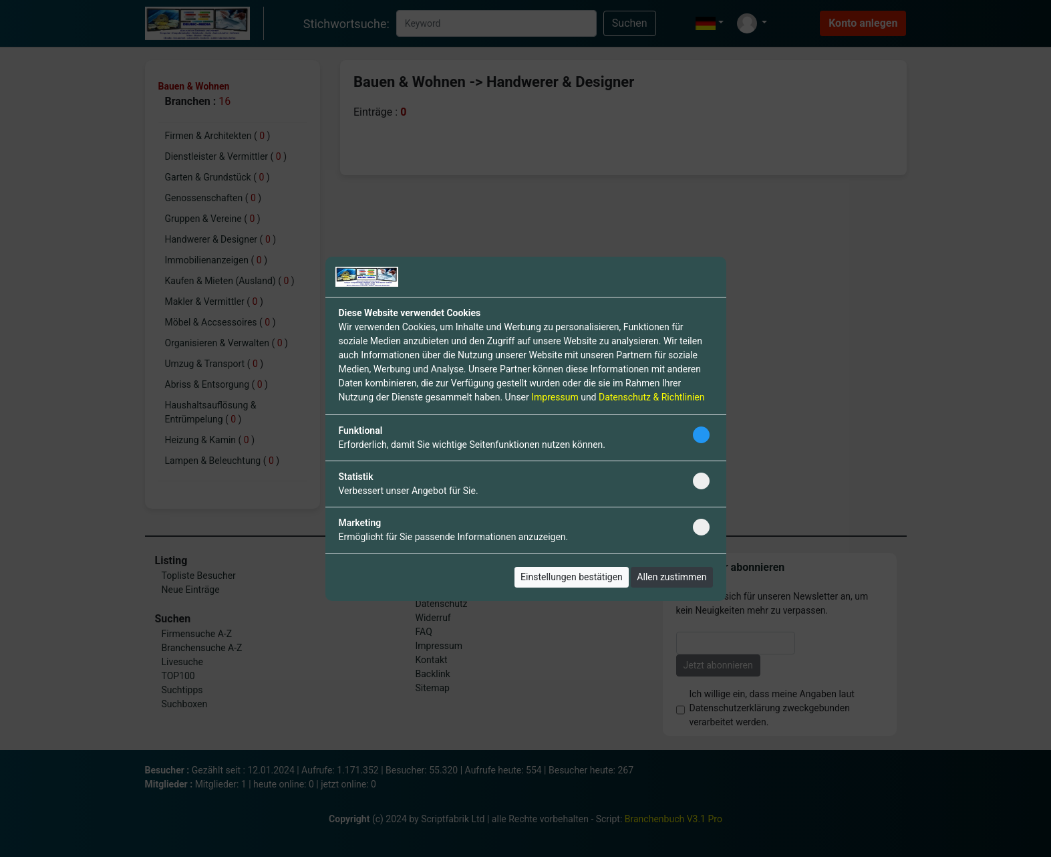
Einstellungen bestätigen (571, 577)
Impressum (554, 397)
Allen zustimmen (671, 577)
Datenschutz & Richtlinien (651, 397)
